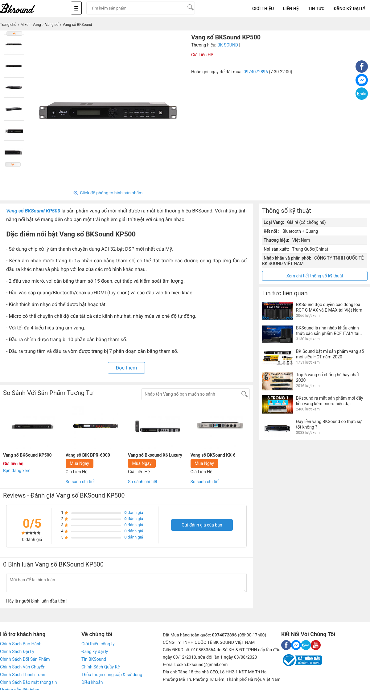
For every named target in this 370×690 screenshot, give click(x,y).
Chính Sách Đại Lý (17, 651)
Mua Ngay (79, 463)
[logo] (24, 8)
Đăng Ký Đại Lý (349, 8)
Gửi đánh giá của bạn (202, 525)
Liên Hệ (291, 8)
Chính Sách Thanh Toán (22, 674)
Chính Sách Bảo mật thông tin (28, 682)
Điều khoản (92, 682)
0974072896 (256, 71)
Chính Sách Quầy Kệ (100, 666)
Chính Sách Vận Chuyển (22, 666)
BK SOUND (227, 44)
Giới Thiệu (263, 8)
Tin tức (316, 8)
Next (13, 165)
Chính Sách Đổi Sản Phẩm (25, 659)
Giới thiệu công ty (98, 643)
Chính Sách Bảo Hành (20, 643)
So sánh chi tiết (80, 481)
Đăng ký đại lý (94, 651)
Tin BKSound (93, 659)
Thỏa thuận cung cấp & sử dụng (111, 674)
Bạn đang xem (17, 470)
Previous (14, 34)
